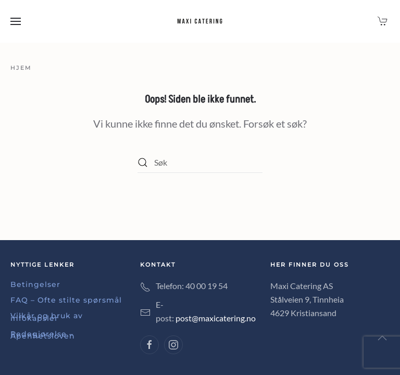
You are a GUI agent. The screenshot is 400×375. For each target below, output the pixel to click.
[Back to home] (200, 21)
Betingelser (35, 284)
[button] (15, 21)
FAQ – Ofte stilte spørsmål (66, 300)
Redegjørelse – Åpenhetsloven (42, 335)
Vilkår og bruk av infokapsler (46, 316)
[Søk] (200, 162)
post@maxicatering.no (216, 318)
